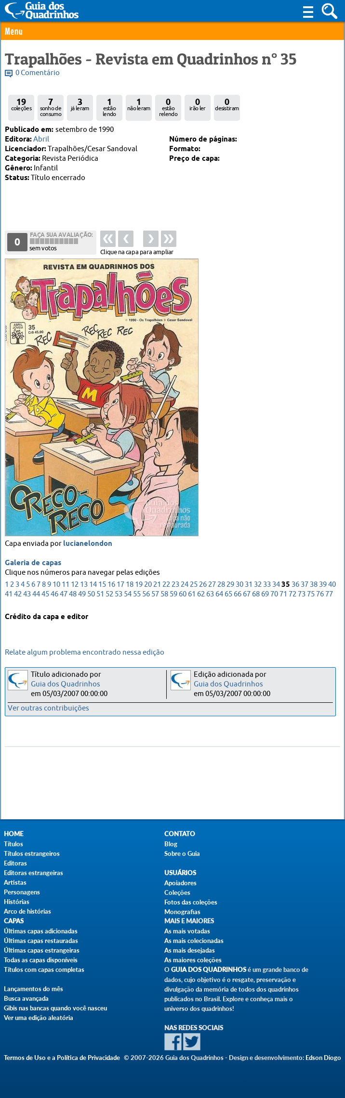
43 (27, 594)
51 (100, 594)
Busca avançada (26, 998)
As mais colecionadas (194, 940)
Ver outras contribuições (48, 708)
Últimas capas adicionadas (41, 931)
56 (146, 594)
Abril (41, 139)
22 (166, 585)
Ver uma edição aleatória (38, 1017)
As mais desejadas (189, 950)
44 (36, 594)
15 (102, 585)
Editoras (15, 863)
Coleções (177, 892)
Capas (14, 921)
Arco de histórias (27, 911)
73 (301, 594)
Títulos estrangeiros (32, 853)
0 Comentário (37, 73)
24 (184, 585)
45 (45, 594)
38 (314, 585)
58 (164, 594)
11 (65, 585)
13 (84, 585)
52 (109, 594)
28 (221, 585)
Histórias (16, 901)
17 (120, 585)
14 (93, 585)
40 (332, 585)
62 (201, 594)
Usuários (180, 873)
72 (292, 594)
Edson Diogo (323, 1057)
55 (137, 594)
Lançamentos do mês (33, 989)
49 (82, 594)
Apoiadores (180, 883)
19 (139, 585)
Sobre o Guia (182, 853)
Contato (179, 834)
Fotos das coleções (190, 902)
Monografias (182, 912)
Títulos (13, 844)
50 (91, 594)
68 (256, 594)
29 (230, 585)
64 (219, 594)
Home (13, 834)
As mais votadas (187, 931)
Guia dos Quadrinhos (65, 684)
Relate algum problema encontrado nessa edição (84, 652)
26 (203, 585)
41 (9, 594)
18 (129, 585)
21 (157, 585)
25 (194, 585)
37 (304, 585)
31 (248, 585)
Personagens (22, 892)
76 (320, 594)
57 (155, 594)
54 (128, 594)
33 (267, 585)
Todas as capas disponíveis (41, 960)
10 (56, 585)
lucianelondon (87, 544)
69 (265, 594)
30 (239, 585)
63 (210, 594)
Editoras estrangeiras (33, 873)
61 (192, 594)
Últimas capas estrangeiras (42, 950)
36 (295, 585)
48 (73, 594)
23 (175, 585)
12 (75, 585)
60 (182, 594)
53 (118, 594)
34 (276, 585)
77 (329, 594)
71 (283, 594)
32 (258, 585)
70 (274, 594)
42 (18, 594)
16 (111, 585)
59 (173, 594)
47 (63, 594)
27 (212, 585)
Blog (170, 844)
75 (311, 594)
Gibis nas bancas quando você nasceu (55, 1008)
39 (323, 585)
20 (148, 585)
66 (237, 594)
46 (54, 594)
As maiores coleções (193, 960)
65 (228, 594)
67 (247, 594)
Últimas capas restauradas (41, 940)
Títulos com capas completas (44, 969)
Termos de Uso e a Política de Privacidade (62, 1057)
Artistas (15, 882)
